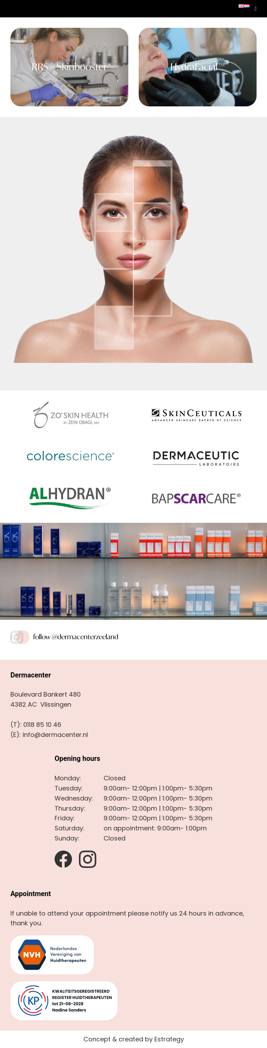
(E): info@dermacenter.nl (49, 734)
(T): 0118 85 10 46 (35, 724)
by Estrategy (164, 1039)
